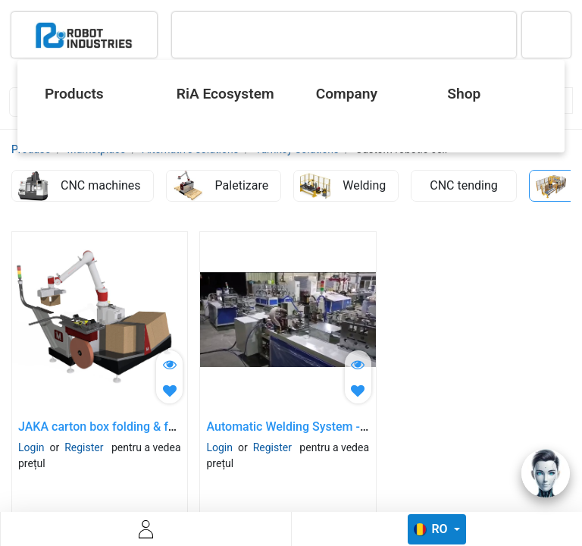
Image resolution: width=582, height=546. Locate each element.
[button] (169, 390)
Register (83, 447)
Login (31, 447)
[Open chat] (545, 473)
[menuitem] (90, 94)
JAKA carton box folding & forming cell (123, 426)
